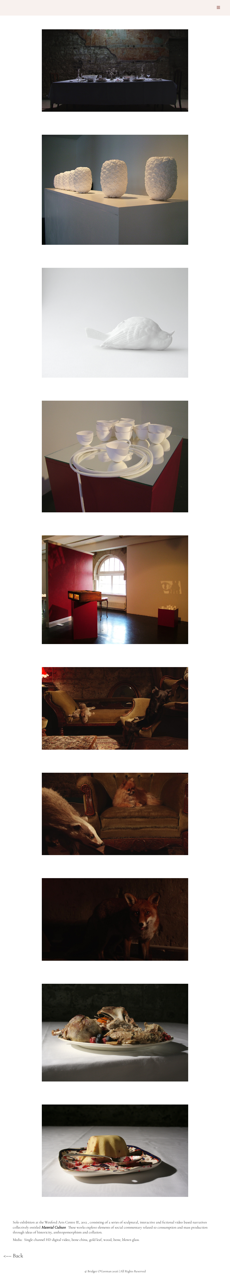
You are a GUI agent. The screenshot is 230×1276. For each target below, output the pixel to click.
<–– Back (13, 1255)
